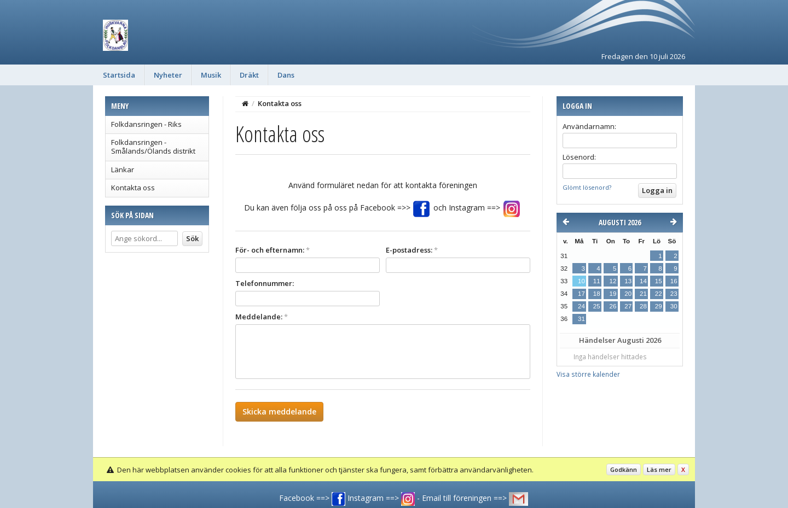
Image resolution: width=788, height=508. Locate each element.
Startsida (119, 75)
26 (612, 306)
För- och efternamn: (272, 250)
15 (658, 281)
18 (596, 293)
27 (627, 306)
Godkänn (623, 469)
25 (596, 306)
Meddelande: (261, 317)
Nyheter (168, 75)
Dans (285, 75)
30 (673, 306)
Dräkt (249, 75)
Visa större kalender (588, 374)
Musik (211, 75)
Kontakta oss (133, 187)
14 (643, 281)
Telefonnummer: (264, 283)
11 (596, 281)
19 (612, 293)
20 (627, 293)
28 (643, 306)
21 (643, 293)
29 (658, 306)
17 (581, 293)
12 (612, 281)
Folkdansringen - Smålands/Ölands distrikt (153, 146)
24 (581, 306)
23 (673, 293)
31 (581, 319)
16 (673, 281)
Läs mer (659, 469)
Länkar (122, 169)
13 (627, 281)
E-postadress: (412, 250)
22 (658, 293)
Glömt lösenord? (587, 187)
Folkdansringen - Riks (146, 124)
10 (581, 281)
